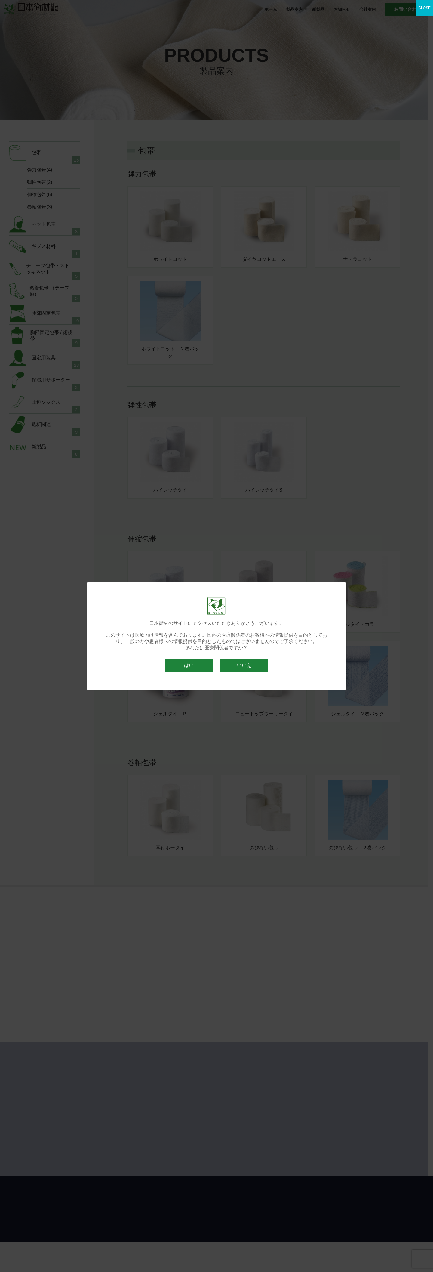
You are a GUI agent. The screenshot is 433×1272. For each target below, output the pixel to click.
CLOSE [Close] (424, 8)
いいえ (244, 665)
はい (189, 665)
